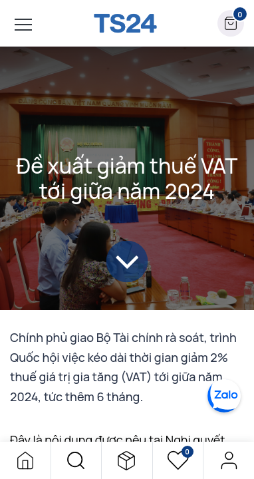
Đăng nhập (228, 460)
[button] (76, 460)
